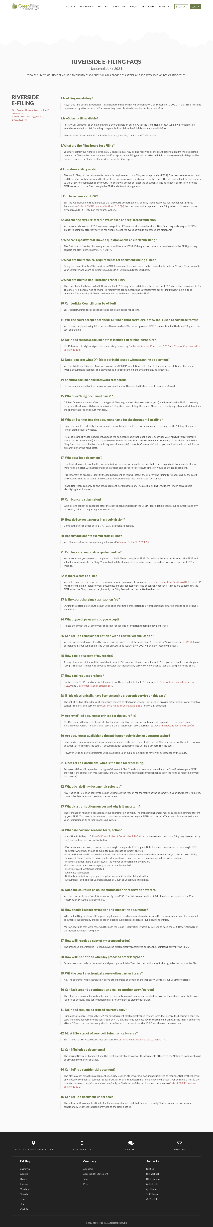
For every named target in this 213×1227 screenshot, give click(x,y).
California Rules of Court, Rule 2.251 (121, 705)
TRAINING (147, 6)
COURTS (70, 6)
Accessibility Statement (95, 1173)
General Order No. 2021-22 (133, 542)
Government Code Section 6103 (170, 581)
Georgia (24, 1173)
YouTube (152, 1199)
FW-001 (189, 641)
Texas (23, 1199)
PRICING (103, 6)
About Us (88, 1168)
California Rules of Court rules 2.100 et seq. (121, 836)
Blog (150, 1168)
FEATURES (86, 6)
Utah (22, 1204)
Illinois (23, 1178)
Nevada (24, 1194)
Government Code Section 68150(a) (174, 725)
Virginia (24, 1209)
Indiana (24, 1183)
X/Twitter (152, 1194)
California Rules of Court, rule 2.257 (149, 346)
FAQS (133, 6)
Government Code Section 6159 (94, 685)
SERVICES (119, 6)
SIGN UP (181, 6)
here (101, 899)
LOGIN (196, 6)
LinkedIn (152, 1183)
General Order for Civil (28, 116)
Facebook (152, 1173)
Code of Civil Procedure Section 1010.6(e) (100, 206)
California (25, 1168)
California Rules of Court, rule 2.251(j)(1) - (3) (142, 1039)
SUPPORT (165, 6)
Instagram (153, 1178)
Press (86, 1183)
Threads (152, 1188)
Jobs (85, 1178)
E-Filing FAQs (19, 120)
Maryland (24, 1188)
